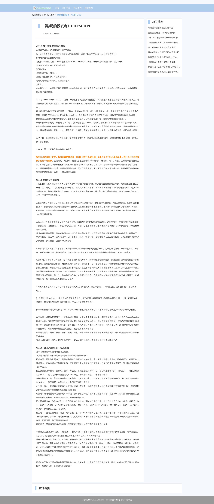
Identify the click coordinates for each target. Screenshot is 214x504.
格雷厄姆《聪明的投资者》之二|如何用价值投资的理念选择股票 (164, 57)
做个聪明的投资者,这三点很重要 (161, 47)
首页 (57, 8)
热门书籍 (66, 8)
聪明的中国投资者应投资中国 (160, 28)
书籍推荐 (77, 8)
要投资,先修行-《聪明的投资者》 (162, 33)
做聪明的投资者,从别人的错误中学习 (163, 72)
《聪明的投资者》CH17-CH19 (68, 15)
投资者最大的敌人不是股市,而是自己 (163, 52)
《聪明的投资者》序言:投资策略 (161, 62)
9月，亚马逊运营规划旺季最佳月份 (163, 38)
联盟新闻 (89, 8)
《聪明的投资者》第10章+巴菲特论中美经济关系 (164, 43)
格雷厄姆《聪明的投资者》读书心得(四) (164, 67)
